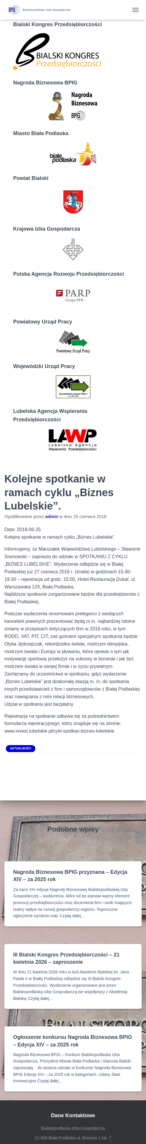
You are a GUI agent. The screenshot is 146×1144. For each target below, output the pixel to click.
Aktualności (20, 748)
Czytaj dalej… (72, 915)
